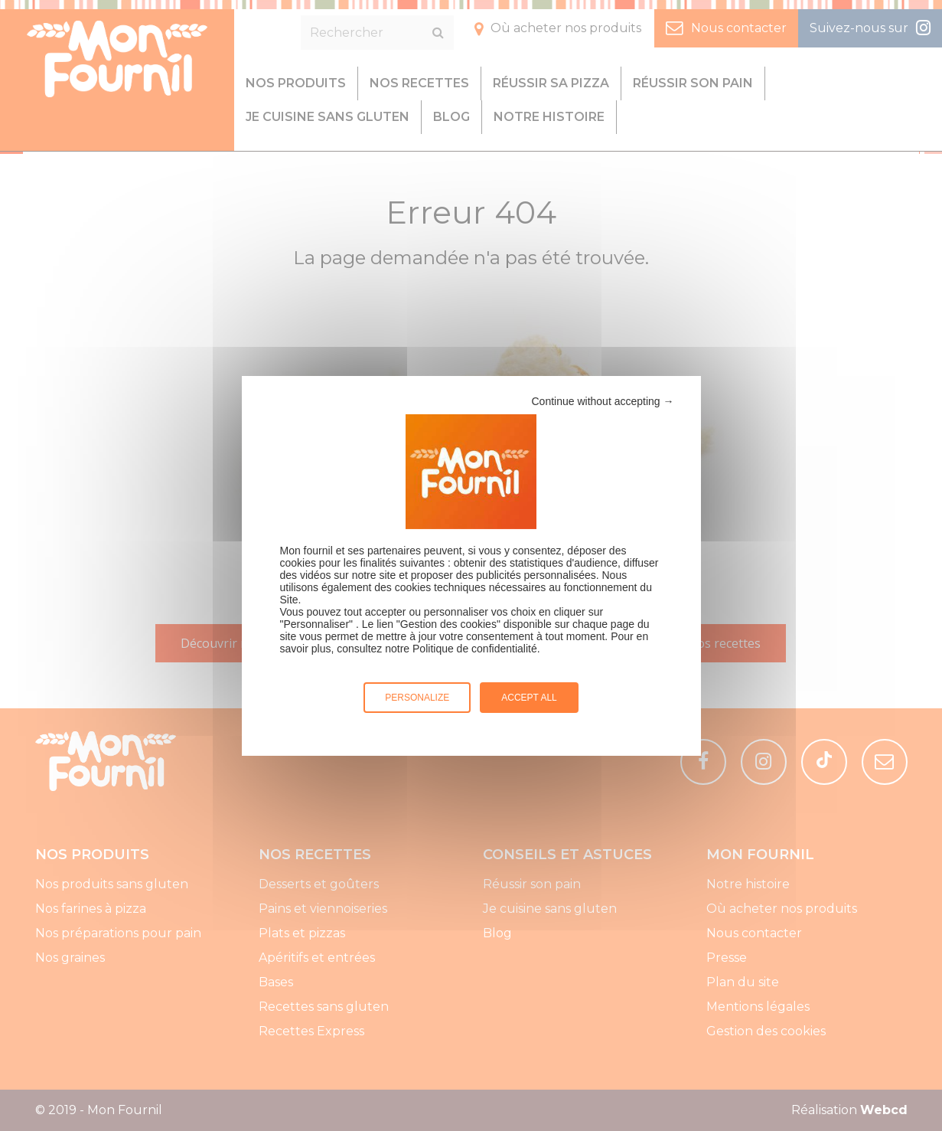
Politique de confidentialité (474, 648)
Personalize (417, 697)
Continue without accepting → (603, 401)
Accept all (528, 697)
